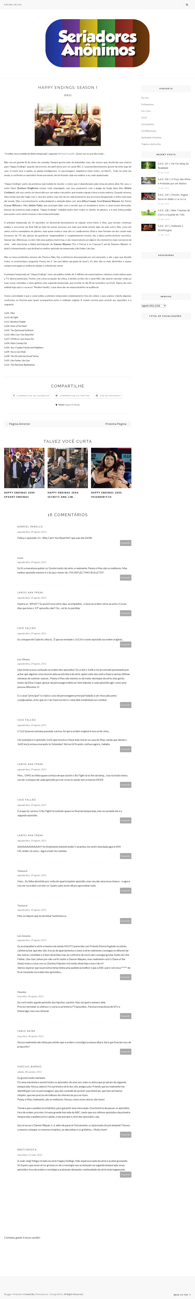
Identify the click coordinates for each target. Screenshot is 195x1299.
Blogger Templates (13, 1294)
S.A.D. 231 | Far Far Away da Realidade (173, 165)
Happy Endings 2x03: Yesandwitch (107, 494)
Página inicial (13, 4)
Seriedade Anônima (151, 137)
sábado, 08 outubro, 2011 (29, 1071)
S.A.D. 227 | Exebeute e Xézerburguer (170, 228)
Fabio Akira (26, 1030)
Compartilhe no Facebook (33, 395)
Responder (126, 543)
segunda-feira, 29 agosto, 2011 (31, 531)
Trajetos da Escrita (151, 144)
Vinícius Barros (29, 1066)
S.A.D (144, 117)
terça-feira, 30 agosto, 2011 (30, 996)
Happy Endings (72, 404)
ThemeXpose (42, 1294)
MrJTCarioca (27, 1149)
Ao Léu (145, 97)
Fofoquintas (147, 104)
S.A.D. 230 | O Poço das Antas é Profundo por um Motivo (174, 181)
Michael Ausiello (66, 153)
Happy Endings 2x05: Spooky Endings (20, 494)
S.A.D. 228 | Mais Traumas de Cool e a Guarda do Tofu (174, 212)
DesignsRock (56, 1294)
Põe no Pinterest (110, 395)
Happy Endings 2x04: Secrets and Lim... (63, 494)
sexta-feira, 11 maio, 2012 (29, 1154)
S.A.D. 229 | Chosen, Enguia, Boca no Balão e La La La (173, 197)
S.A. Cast (146, 110)
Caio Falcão (26, 628)
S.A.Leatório (147, 124)
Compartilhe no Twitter (75, 395)
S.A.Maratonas (148, 130)
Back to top (182, 1295)
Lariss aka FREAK (30, 592)
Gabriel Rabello (30, 526)
